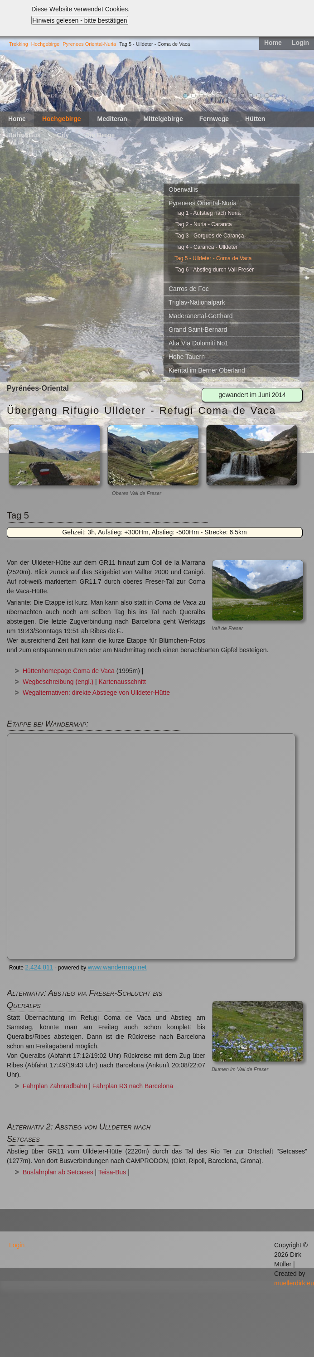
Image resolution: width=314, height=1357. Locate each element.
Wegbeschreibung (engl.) (58, 681)
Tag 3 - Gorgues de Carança (209, 236)
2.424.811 (39, 967)
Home (273, 42)
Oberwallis (183, 189)
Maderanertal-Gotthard (201, 316)
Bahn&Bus (24, 135)
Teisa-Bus (112, 1172)
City (63, 135)
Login (300, 42)
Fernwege (214, 118)
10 (258, 95)
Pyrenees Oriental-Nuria (89, 44)
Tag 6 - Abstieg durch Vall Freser (214, 270)
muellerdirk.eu (294, 1283)
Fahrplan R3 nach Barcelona (132, 1086)
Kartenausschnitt (122, 681)
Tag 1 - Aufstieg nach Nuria (208, 213)
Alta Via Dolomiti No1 (198, 343)
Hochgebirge (45, 44)
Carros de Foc (189, 288)
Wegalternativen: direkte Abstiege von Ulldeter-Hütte (96, 692)
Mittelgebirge (163, 118)
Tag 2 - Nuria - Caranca (203, 224)
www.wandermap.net (117, 967)
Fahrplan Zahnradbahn (55, 1086)
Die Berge (100, 135)
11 (267, 95)
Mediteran (112, 118)
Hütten (255, 118)
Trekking (18, 44)
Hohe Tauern (187, 356)
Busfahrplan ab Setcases (58, 1172)
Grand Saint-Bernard (198, 329)
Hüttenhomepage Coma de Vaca (69, 670)
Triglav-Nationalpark (197, 302)
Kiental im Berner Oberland (207, 370)
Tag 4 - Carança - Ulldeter (206, 247)
